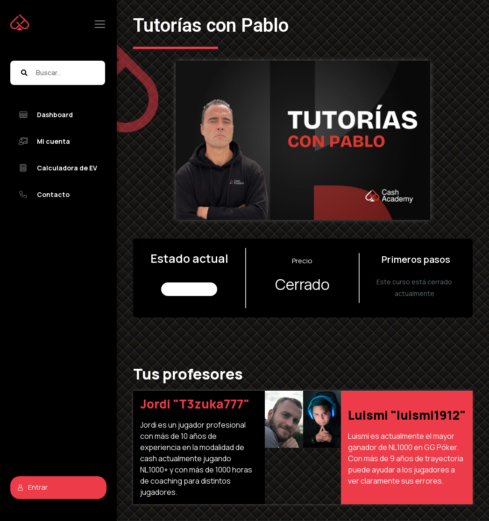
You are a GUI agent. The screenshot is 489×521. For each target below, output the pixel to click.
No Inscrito (189, 289)
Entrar (32, 487)
